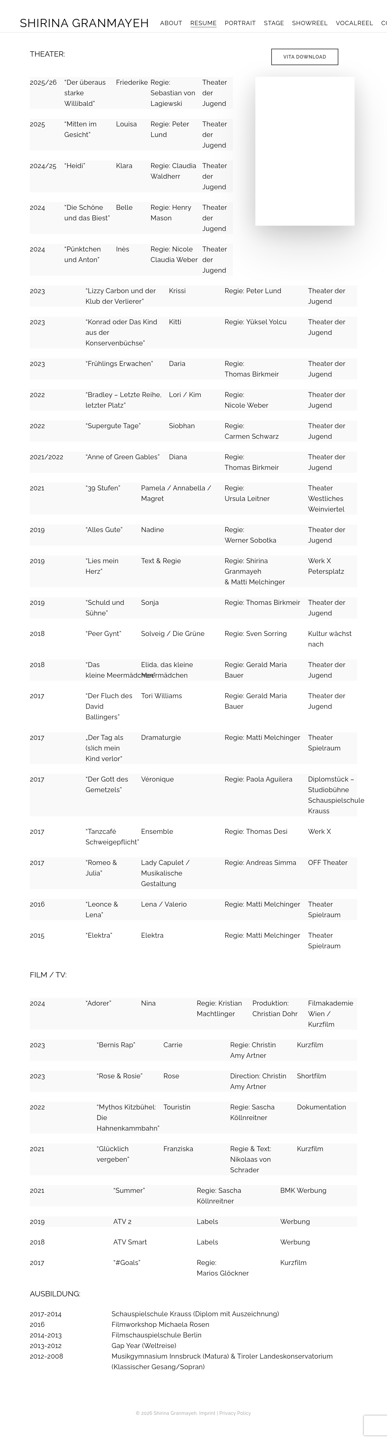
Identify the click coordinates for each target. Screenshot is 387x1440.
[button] (305, 57)
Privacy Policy (235, 1413)
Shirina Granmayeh (84, 23)
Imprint (207, 1413)
